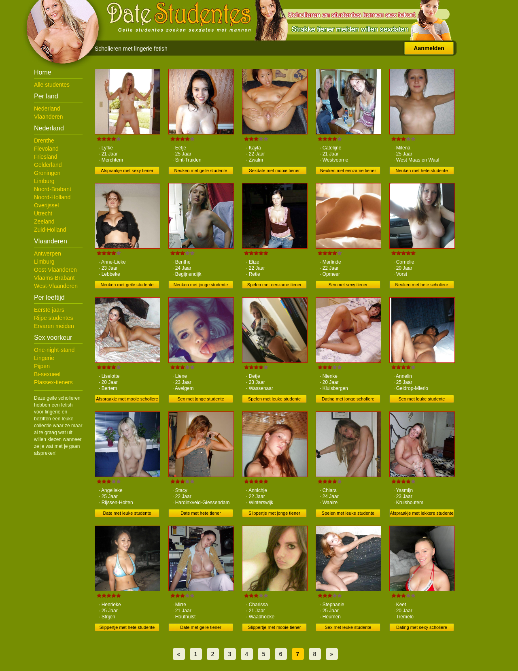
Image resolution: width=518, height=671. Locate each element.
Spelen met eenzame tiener (274, 284)
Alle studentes (52, 84)
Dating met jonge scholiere (348, 398)
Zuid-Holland (50, 229)
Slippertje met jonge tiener (274, 513)
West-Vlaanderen (56, 286)
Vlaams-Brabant (54, 278)
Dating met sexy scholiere (421, 627)
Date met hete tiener (200, 513)
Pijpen (42, 366)
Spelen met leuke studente (274, 398)
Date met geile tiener (200, 627)
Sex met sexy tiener (348, 284)
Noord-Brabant (52, 189)
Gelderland (48, 165)
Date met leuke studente (127, 513)
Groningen (47, 173)
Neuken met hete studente (421, 170)
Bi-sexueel (47, 374)
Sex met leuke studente (422, 398)
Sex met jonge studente (200, 398)
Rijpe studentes (53, 318)
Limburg (44, 181)
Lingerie (44, 358)
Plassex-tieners (53, 382)
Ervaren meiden (54, 326)
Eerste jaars (49, 310)
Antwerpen (47, 253)
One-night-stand (54, 350)
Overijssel (46, 205)
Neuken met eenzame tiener (348, 170)
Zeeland (44, 221)
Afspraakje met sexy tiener (127, 170)
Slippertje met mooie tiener (274, 627)
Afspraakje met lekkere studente (421, 513)
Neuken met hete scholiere (421, 284)
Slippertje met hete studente (127, 627)
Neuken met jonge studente (201, 284)
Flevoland (46, 148)
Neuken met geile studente (200, 170)
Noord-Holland (52, 197)
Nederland (47, 108)
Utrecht (43, 213)
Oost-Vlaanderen (55, 269)
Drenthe (44, 140)
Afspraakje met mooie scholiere (127, 398)
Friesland (45, 156)
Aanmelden (429, 48)
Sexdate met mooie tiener (274, 170)
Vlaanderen (48, 116)
